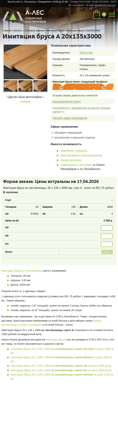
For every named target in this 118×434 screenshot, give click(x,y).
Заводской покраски (73, 150)
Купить (107, 252)
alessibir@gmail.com (105, 5)
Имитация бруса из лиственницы (21, 270)
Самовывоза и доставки (76, 164)
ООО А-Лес (86, 52)
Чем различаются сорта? (66, 101)
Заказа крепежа (70, 160)
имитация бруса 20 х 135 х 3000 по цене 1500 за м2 (61, 370)
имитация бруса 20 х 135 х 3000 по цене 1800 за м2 (61, 365)
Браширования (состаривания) (80, 155)
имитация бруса (55, 339)
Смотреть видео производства (69, 118)
